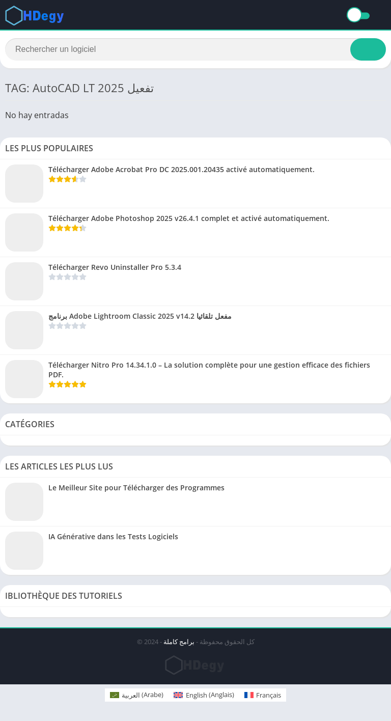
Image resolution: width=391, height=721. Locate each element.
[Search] (195, 49)
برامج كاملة (178, 641)
